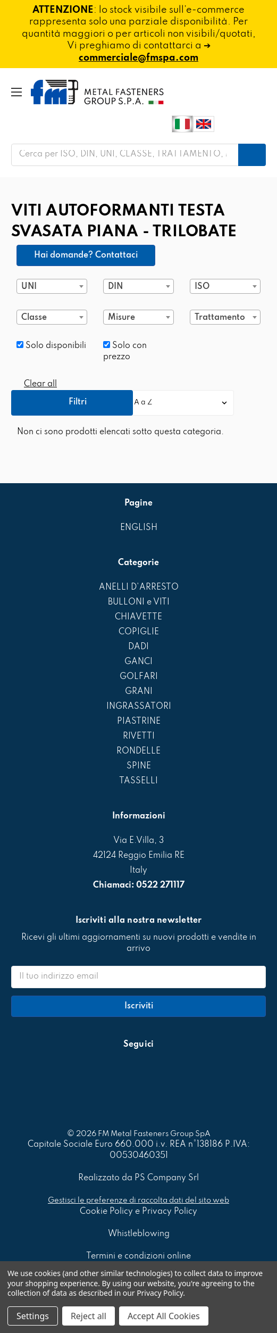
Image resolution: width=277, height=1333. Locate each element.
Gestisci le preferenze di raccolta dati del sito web (138, 1200)
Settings (32, 1316)
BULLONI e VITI (139, 602)
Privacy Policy (160, 1293)
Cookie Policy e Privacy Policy (138, 1211)
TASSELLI (138, 781)
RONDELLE (138, 751)
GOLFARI (139, 677)
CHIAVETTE (138, 617)
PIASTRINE (139, 721)
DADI (138, 647)
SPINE (139, 766)
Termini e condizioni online (138, 1256)
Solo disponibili (51, 345)
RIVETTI (139, 736)
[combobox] (51, 286)
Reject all (88, 1316)
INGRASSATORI (138, 706)
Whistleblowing (139, 1234)
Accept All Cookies (164, 1316)
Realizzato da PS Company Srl (138, 1178)
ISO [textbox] (202, 287)
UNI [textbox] (29, 287)
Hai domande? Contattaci (86, 255)
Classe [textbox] (34, 317)
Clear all (40, 384)
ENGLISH (138, 528)
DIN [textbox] (115, 287)
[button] (72, 403)
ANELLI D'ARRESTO (139, 587)
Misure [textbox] (121, 317)
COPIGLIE (139, 632)
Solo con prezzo (125, 351)
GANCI (138, 662)
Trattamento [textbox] (220, 317)
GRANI (139, 692)
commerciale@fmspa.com (138, 58)
